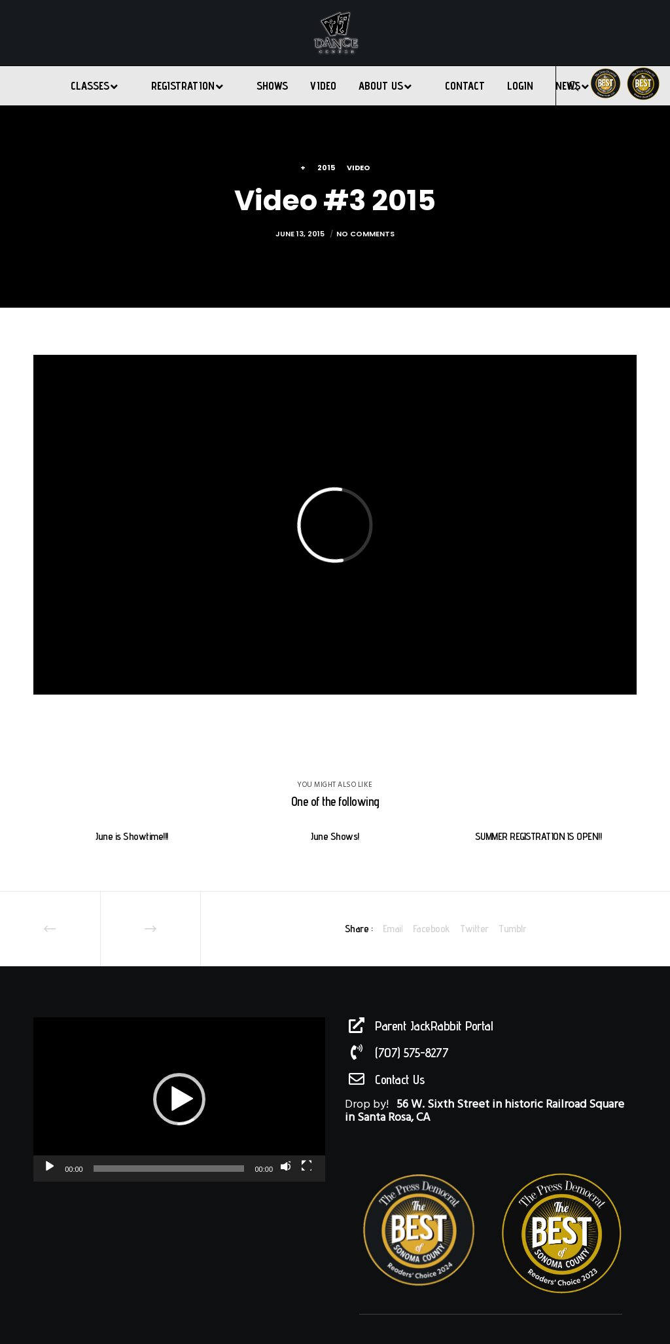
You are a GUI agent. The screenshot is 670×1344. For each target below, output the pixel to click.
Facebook (431, 928)
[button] (179, 1099)
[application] (179, 1099)
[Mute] (285, 1165)
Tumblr (512, 928)
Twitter (474, 928)
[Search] (568, 85)
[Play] (48, 1165)
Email (393, 928)
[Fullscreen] (306, 1165)
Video (358, 167)
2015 (326, 167)
